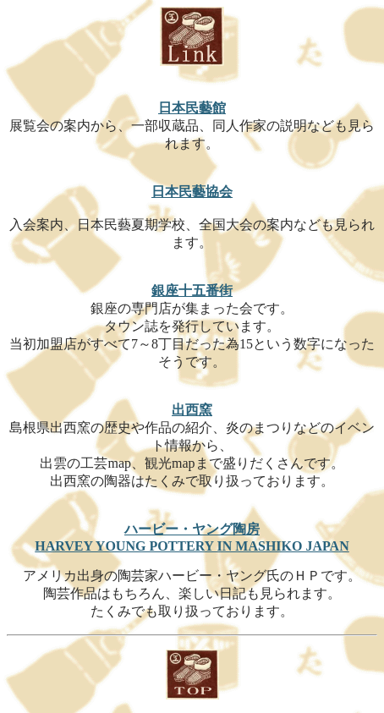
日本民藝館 (192, 108)
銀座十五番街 (192, 290)
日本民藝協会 (192, 191)
